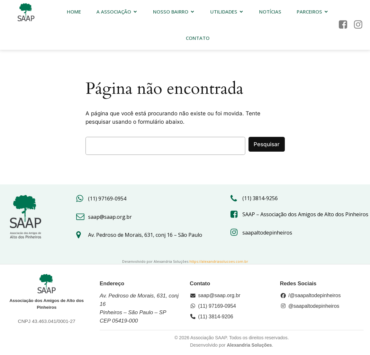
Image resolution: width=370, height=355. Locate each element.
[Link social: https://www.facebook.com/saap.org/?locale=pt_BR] (345, 25)
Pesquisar (267, 144)
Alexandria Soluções (249, 345)
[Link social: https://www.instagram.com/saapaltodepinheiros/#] (360, 25)
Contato (198, 38)
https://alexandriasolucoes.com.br (218, 261)
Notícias (270, 12)
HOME (74, 12)
